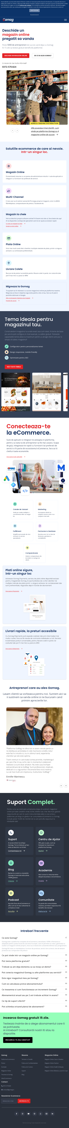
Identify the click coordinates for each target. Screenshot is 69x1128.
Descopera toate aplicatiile (14, 457)
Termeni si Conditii (27, 1059)
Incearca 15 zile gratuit (17, 1040)
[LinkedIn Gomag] (52, 1113)
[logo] (8, 20)
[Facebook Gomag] (16, 1113)
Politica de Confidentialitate (30, 1063)
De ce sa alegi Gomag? (43, 56)
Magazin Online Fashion (52, 1063)
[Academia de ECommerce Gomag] (46, 1113)
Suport (24, 1071)
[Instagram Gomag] (22, 1113)
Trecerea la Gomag (6, 1074)
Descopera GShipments (12, 649)
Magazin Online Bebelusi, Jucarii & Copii (56, 1071)
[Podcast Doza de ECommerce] (34, 1113)
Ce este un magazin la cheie (14, 223)
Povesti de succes (11, 301)
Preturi (3, 1063)
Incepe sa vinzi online (12, 226)
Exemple (3, 1067)
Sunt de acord (34, 10)
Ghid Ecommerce (6, 1078)
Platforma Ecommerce (8, 1059)
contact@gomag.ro (7, 1090)
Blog (23, 1074)
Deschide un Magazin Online (15, 56)
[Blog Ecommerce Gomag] (40, 1113)
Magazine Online (6, 1071)
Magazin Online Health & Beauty (54, 1067)
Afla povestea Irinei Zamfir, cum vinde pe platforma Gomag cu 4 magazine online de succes (45, 131)
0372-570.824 (9, 66)
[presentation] (12, 130)
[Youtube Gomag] (28, 1113)
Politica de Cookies (27, 1067)
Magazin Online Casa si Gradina (54, 1059)
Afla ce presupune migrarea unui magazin (18, 298)
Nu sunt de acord (34, 14)
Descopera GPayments (12, 591)
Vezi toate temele (14, 367)
